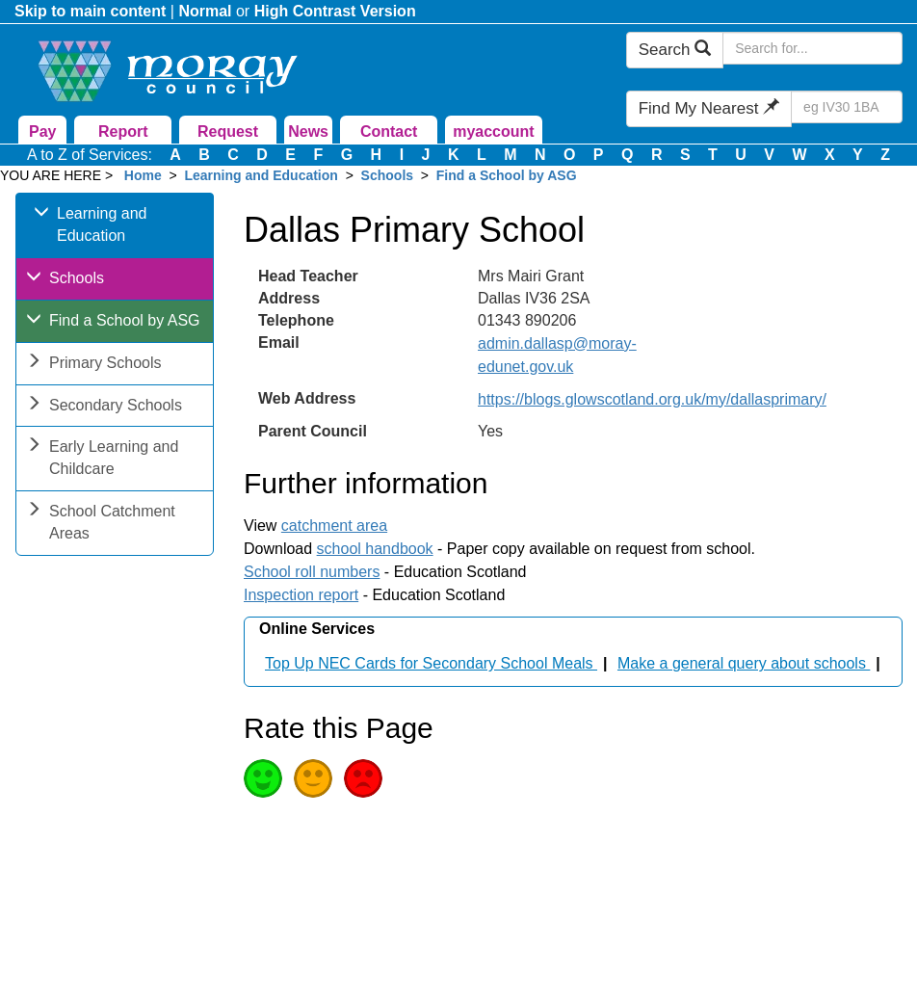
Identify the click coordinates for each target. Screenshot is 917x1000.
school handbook (375, 548)
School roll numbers (312, 572)
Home (143, 175)
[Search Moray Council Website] (812, 48)
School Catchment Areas (100, 524)
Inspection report (301, 595)
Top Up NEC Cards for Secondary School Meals (431, 663)
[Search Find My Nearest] (847, 107)
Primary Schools (93, 365)
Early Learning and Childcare (102, 459)
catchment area (334, 525)
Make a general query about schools (743, 663)
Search (675, 49)
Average (313, 778)
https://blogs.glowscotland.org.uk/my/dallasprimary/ (652, 399)
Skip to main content (90, 11)
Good (263, 778)
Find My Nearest (709, 108)
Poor (363, 778)
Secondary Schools (104, 407)
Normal (204, 11)
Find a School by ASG (506, 175)
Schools (387, 175)
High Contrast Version (335, 11)
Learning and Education (260, 175)
